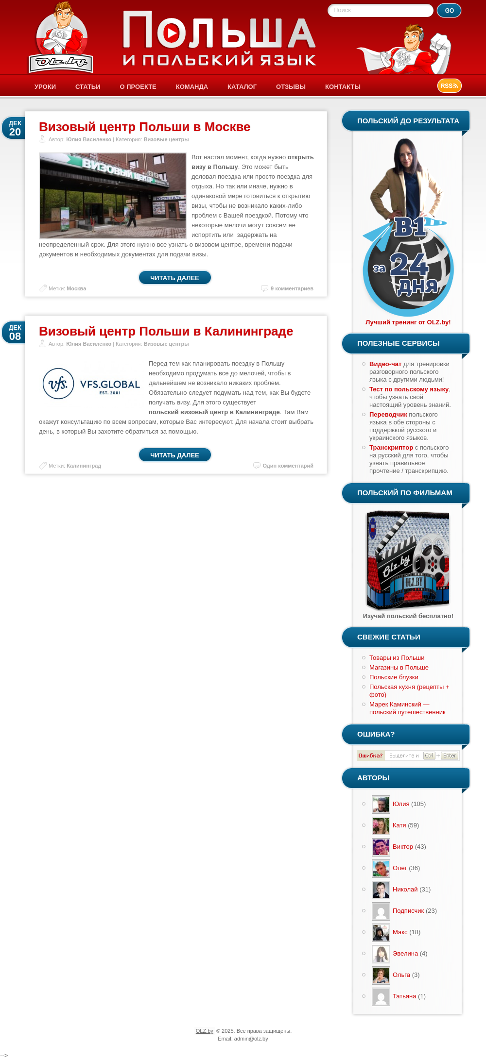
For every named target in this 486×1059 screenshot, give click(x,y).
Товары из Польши (397, 657)
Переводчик (388, 414)
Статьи (88, 86)
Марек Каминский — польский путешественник (407, 708)
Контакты (343, 86)
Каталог (242, 86)
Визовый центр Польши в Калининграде (166, 331)
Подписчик (408, 910)
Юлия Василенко (88, 139)
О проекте (138, 86)
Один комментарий (288, 466)
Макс (400, 932)
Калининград (84, 466)
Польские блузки (393, 677)
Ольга (401, 974)
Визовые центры (166, 139)
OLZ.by (204, 1031)
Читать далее (174, 278)
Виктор (403, 846)
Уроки (45, 86)
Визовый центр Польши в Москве (145, 126)
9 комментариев (292, 288)
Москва (76, 288)
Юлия (401, 803)
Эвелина (405, 953)
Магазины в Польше (399, 667)
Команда (192, 86)
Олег (400, 868)
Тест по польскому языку (409, 389)
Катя (399, 825)
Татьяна (404, 996)
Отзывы (291, 86)
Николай (405, 889)
